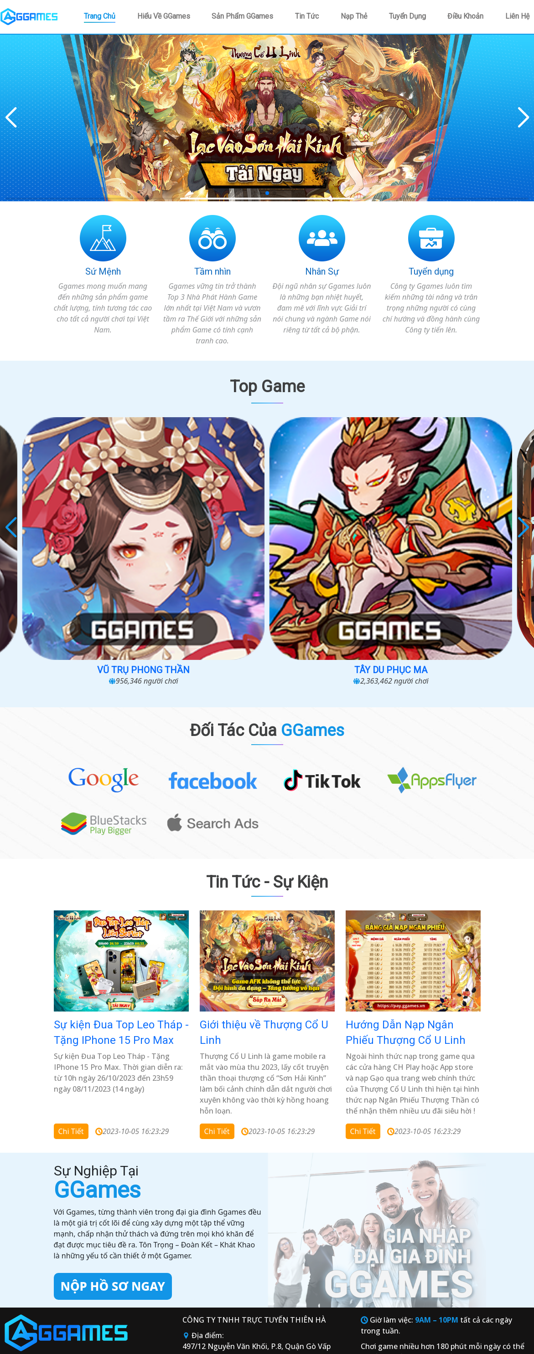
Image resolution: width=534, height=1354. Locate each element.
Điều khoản (465, 16)
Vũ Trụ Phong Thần (202, 532)
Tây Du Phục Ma (331, 532)
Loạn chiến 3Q (459, 532)
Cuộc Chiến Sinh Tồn (75, 532)
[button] (523, 118)
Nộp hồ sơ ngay (113, 1160)
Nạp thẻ (354, 16)
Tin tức (307, 16)
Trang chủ (99, 16)
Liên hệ (517, 16)
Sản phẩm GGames (242, 16)
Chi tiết (71, 1005)
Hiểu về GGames (163, 16)
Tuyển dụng (407, 16)
